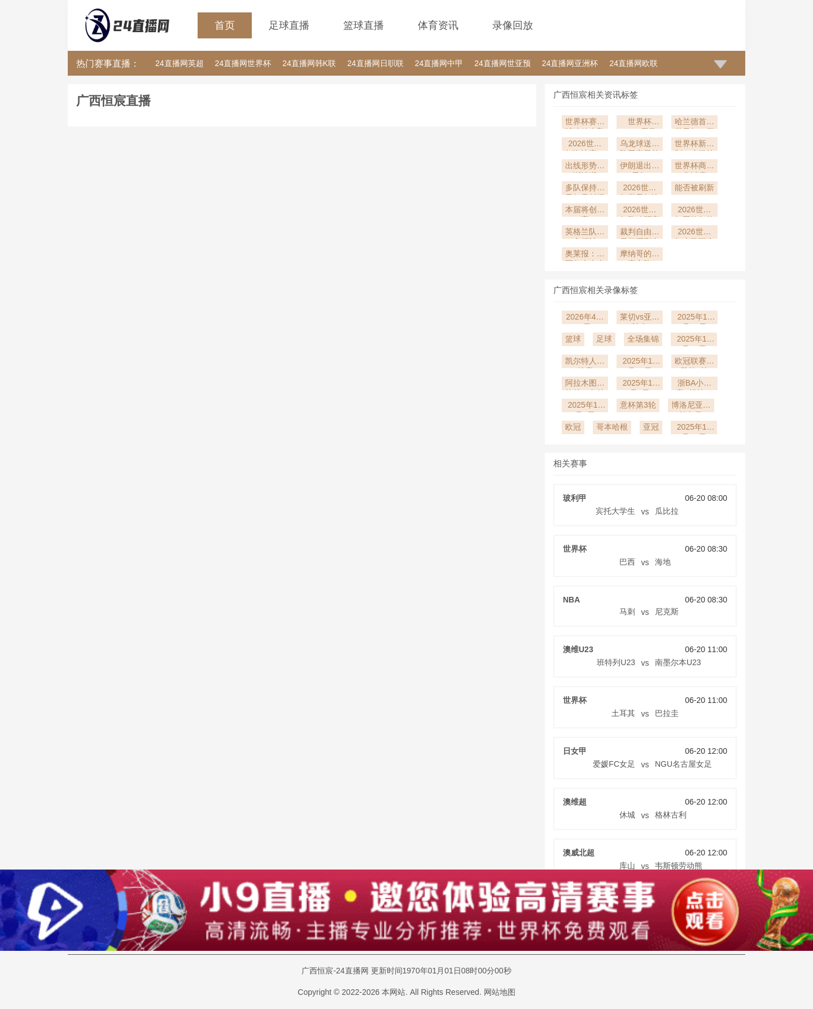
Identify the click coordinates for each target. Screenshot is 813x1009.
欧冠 (573, 426)
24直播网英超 (179, 63)
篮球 (573, 338)
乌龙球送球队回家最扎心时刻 (639, 145)
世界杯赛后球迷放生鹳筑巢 (585, 123)
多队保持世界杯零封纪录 (585, 189)
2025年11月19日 (694, 428)
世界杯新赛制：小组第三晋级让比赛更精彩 (694, 145)
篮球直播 (363, 25)
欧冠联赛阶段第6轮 (694, 362)
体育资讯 (438, 25)
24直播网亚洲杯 (570, 63)
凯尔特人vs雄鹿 (585, 362)
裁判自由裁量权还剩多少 (639, 233)
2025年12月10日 (640, 362)
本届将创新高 (585, 211)
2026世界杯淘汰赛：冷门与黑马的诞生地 (585, 145)
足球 (604, 338)
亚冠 (651, 426)
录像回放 (512, 25)
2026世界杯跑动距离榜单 (639, 211)
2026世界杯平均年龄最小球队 (694, 211)
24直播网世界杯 (243, 63)
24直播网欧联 (633, 63)
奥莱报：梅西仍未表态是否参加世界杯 (585, 255)
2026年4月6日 (585, 318)
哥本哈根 (612, 426)
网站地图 (499, 992)
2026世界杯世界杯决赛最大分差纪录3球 (639, 189)
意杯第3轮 (638, 404)
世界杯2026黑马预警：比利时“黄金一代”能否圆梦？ (639, 123)
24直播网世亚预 (502, 63)
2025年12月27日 (695, 318)
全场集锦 (643, 338)
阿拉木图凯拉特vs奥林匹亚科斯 (585, 384)
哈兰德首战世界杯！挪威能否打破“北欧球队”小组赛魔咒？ (694, 123)
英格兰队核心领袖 (585, 233)
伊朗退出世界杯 (639, 167)
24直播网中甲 (439, 63)
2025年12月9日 (640, 384)
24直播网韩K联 (309, 63)
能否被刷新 (694, 187)
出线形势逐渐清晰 (585, 167)
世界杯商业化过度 (694, 167)
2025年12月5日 (585, 406)
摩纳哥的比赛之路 (639, 255)
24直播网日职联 (375, 63)
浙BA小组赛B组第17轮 (695, 384)
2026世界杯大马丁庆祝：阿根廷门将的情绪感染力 (694, 233)
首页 (225, 25)
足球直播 (289, 25)
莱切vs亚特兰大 (639, 318)
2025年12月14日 (694, 340)
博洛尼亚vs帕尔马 (691, 406)
